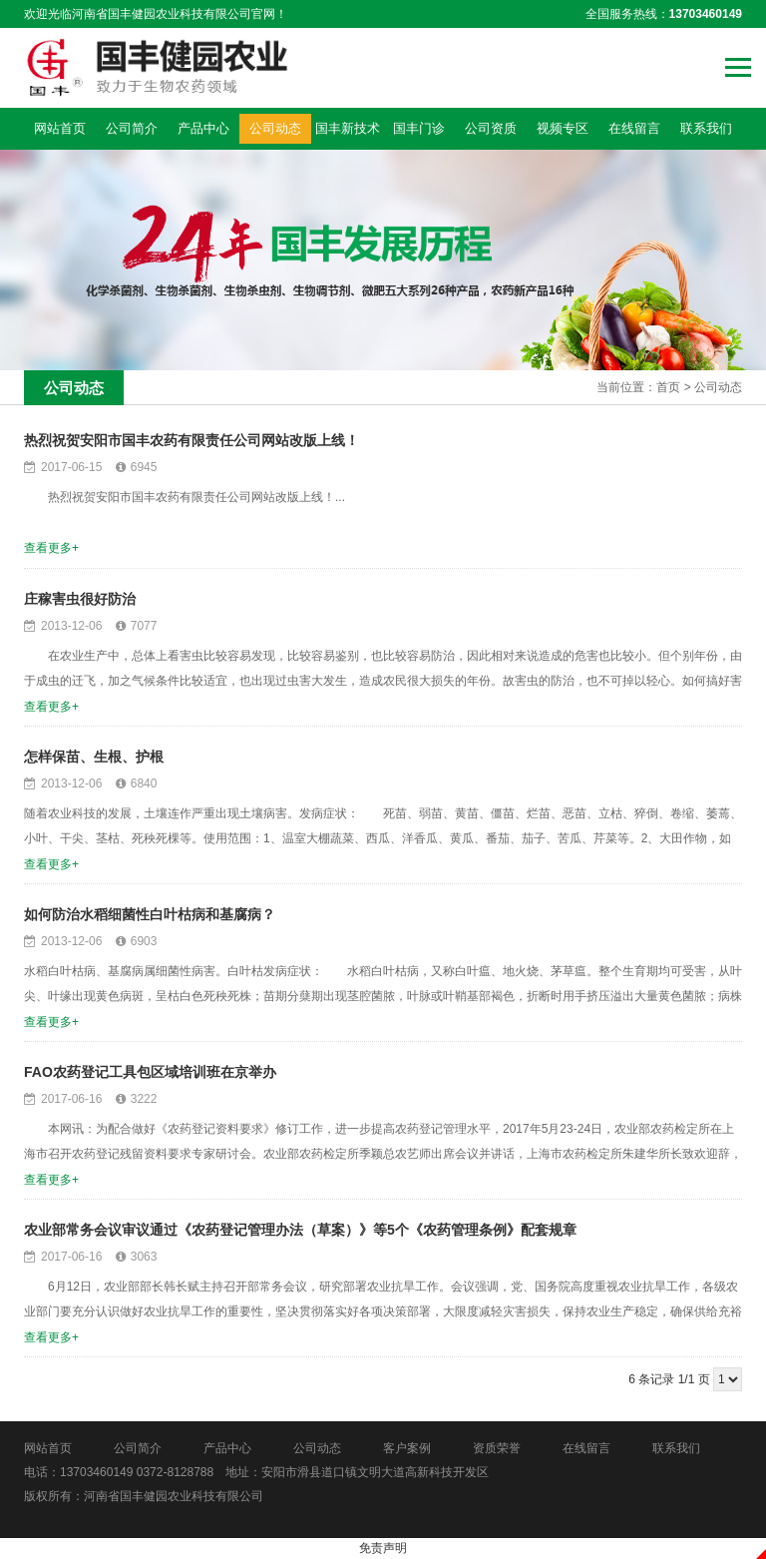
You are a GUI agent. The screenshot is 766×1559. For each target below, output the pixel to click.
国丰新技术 (347, 128)
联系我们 (706, 128)
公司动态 (275, 128)
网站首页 (60, 128)
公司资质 (491, 128)
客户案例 (407, 1448)
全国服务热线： (663, 14)
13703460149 (96, 1472)
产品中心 (203, 128)
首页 (668, 387)
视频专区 (562, 128)
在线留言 (634, 128)
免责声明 (383, 1548)
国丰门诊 (419, 128)
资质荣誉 (497, 1448)
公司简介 (132, 128)
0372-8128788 (175, 1472)
